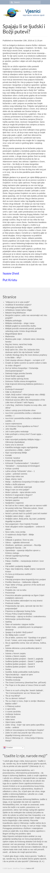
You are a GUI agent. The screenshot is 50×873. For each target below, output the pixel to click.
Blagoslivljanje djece (13, 334)
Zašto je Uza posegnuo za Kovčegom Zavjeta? (24, 730)
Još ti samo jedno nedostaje (17, 431)
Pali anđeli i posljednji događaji (18, 566)
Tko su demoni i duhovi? (15, 698)
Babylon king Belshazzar (15, 313)
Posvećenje (10, 593)
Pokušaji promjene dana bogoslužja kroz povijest (25, 579)
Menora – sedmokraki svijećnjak (18, 487)
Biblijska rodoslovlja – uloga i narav (19, 323)
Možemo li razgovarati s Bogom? (19, 495)
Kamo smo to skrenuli (14, 445)
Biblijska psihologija (13, 321)
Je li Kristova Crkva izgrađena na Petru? (22, 426)
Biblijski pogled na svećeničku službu (20, 326)
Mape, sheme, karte (13, 479)
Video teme (10, 719)
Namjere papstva (12, 500)
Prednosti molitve (12, 603)
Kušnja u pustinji (12, 468)
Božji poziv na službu (14, 347)
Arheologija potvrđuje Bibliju (16, 307)
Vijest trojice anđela (13, 722)
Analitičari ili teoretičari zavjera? (18, 305)
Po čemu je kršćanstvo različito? (18, 574)
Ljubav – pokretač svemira (16, 474)
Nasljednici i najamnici (14, 503)
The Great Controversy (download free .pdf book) (25, 682)
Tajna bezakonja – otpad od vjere (19, 675)
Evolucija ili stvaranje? (14, 389)
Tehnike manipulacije (14, 677)
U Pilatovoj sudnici (13, 706)
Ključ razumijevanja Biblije (16, 453)
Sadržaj (8, 622)
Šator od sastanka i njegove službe (19, 624)
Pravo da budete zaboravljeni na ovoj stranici (24, 601)
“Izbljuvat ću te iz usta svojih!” (17, 302)
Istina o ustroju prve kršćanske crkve (20, 410)
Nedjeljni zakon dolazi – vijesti (17, 516)
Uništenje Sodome (13, 714)
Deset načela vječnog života (17, 379)
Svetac (8, 669)
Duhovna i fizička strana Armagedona (20, 381)
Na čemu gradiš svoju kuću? (17, 498)
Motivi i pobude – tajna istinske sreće (20, 492)
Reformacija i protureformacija (17, 619)
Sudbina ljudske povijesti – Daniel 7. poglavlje (24, 661)
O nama (8, 537)
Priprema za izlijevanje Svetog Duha (20, 611)
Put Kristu (10, 280)
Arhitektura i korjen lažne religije (18, 310)
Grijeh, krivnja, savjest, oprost (17, 397)
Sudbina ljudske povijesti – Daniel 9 (20, 667)
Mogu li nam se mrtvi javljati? (17, 490)
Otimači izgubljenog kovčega (17, 556)
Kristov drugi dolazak (14, 461)
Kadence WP (30, 868)
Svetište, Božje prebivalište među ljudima (22, 672)
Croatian (8, 747)
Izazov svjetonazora (13, 424)
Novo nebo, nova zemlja (15, 532)
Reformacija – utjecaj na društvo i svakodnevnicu (25, 616)
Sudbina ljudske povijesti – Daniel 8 (20, 664)
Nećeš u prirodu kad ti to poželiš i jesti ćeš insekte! (26, 513)
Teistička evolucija (12, 680)
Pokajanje (9, 577)
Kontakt (8, 455)
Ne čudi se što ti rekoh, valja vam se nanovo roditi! (26, 505)
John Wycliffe (10, 429)
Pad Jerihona (10, 558)
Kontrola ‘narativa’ (12, 458)
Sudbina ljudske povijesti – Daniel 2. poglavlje (24, 659)
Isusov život (11, 273)
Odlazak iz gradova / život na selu (19, 540)
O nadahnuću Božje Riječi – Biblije (19, 535)
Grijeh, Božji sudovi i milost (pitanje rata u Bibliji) (25, 395)
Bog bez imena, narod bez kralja (18, 344)
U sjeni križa (10, 709)
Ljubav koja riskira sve (14, 476)
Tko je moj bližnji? (12, 696)
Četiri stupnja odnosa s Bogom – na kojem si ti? (25, 360)
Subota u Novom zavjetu (15, 653)
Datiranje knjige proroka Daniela (18, 373)
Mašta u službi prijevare (15, 484)
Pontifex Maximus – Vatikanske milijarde (22, 582)
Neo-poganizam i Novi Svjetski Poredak (21, 524)
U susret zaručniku (13, 712)
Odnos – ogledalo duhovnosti (17, 542)
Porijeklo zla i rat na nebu (15, 590)
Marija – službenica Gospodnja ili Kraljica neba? (25, 482)
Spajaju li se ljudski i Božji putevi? (19, 632)
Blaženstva (9, 336)
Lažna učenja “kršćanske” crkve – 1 (20, 471)
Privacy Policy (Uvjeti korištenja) (18, 614)
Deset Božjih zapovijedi (15, 376)
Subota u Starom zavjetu (15, 656)
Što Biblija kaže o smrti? (15, 635)
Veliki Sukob (10, 717)
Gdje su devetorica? (13, 392)
